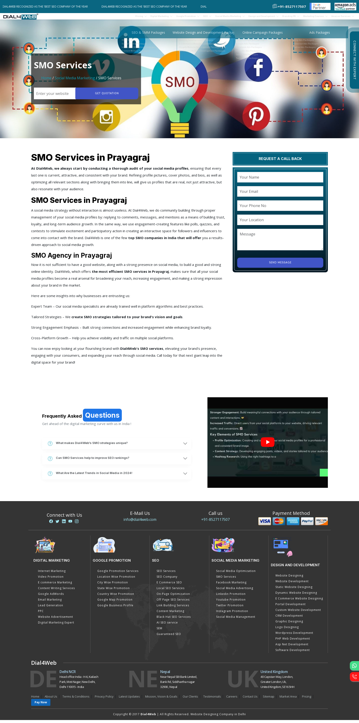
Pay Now (41, 705)
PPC (41, 614)
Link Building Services (173, 608)
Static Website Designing (294, 590)
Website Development (292, 584)
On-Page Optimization (173, 597)
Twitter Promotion (230, 608)
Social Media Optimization (236, 574)
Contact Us (250, 699)
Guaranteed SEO (169, 637)
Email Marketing (50, 602)
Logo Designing (287, 630)
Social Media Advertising (234, 591)
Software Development (292, 653)
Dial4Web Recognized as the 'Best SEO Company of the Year (48, 6)
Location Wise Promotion (116, 580)
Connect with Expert (354, 60)
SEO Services (166, 574)
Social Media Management (235, 620)
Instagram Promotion (232, 614)
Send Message (280, 265)
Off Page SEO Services (173, 602)
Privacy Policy (104, 699)
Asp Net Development (291, 647)
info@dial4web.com (139, 522)
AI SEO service (167, 625)
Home (46, 80)
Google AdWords (51, 597)
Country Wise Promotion (115, 597)
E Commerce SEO (169, 585)
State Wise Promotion (113, 591)
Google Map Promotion (115, 602)
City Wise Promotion (112, 585)
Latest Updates (129, 699)
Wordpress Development (294, 636)
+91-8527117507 (215, 522)
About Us (51, 699)
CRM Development (289, 619)
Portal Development (290, 607)
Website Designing (289, 578)
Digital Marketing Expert (56, 625)
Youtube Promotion (231, 602)
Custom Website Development (298, 613)
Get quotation (106, 96)
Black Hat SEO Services (174, 620)
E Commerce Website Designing (299, 601)
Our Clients (190, 699)
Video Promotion (51, 580)
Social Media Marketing (75, 80)
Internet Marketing (52, 574)
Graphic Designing (289, 624)
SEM (159, 631)
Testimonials (212, 699)
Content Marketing (170, 614)
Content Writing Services (56, 591)
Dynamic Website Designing (296, 596)
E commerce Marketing (55, 585)
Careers (231, 699)
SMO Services (226, 580)
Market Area (288, 699)
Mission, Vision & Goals (161, 699)
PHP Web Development (292, 641)
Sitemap (268, 699)
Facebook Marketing (231, 585)
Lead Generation (50, 608)
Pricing (98, 17)
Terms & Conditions (76, 699)
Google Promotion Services (118, 574)
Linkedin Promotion (231, 597)
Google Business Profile (115, 608)
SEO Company (167, 580)
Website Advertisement (55, 620)
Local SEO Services (171, 591)
